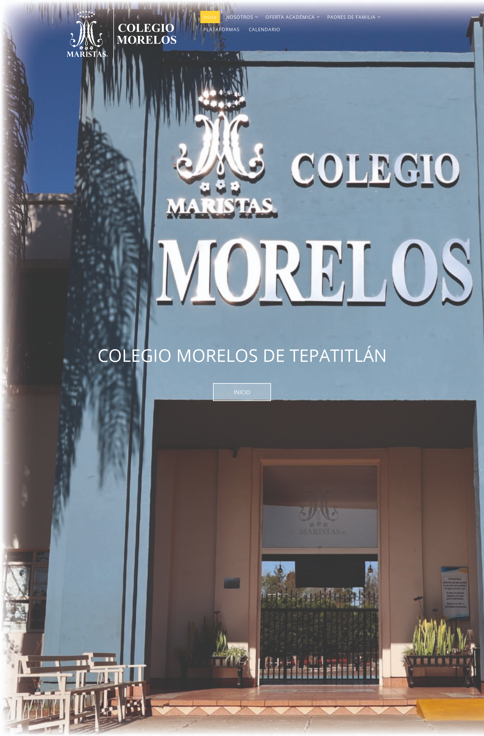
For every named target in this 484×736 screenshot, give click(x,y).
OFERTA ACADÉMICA (290, 17)
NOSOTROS (239, 17)
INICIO (242, 392)
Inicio (210, 17)
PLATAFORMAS (221, 29)
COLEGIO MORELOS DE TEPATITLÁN (242, 355)
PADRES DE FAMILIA (351, 17)
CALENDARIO (264, 29)
